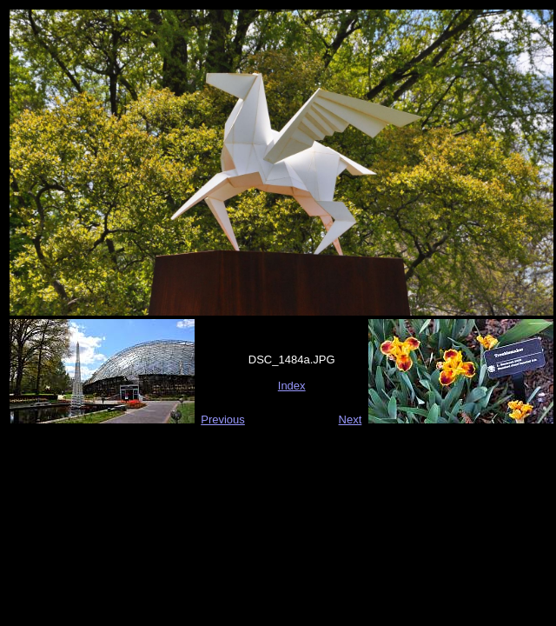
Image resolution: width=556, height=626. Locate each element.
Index (292, 385)
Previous (223, 419)
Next (350, 419)
